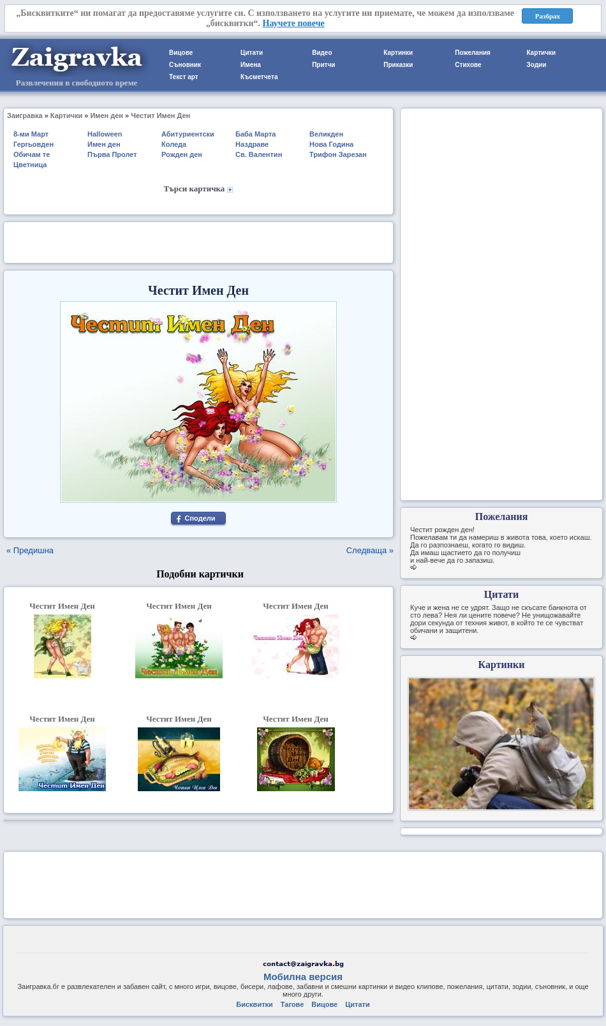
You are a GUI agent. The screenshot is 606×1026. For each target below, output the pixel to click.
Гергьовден (33, 144)
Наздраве (252, 144)
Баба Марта (255, 134)
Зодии (536, 64)
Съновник (185, 64)
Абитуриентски (187, 134)
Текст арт (183, 76)
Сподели (199, 518)
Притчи (323, 64)
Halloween (104, 134)
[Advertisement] (198, 241)
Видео (322, 52)
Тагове (292, 1004)
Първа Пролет (112, 154)
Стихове (468, 64)
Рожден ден (181, 154)
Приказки (398, 64)
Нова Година (331, 144)
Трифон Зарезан (338, 154)
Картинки (398, 52)
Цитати (251, 52)
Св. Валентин (258, 154)
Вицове (181, 52)
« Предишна (30, 550)
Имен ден (106, 115)
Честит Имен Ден (160, 115)
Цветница (30, 164)
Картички (541, 52)
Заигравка (25, 115)
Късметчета (258, 76)
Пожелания (473, 52)
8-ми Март (30, 134)
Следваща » (370, 550)
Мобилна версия (303, 976)
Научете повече (294, 23)
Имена (250, 64)
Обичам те (31, 154)
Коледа (173, 144)
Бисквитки (254, 1004)
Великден (326, 134)
